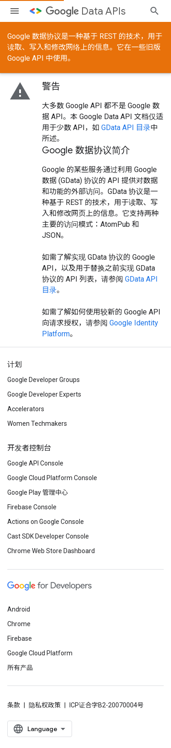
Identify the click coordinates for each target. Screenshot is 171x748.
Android (18, 609)
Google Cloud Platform (40, 653)
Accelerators (25, 409)
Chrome (19, 624)
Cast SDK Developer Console (48, 536)
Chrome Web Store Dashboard (51, 550)
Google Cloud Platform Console (52, 477)
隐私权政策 (45, 705)
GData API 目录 (125, 127)
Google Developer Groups (43, 379)
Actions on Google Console (45, 521)
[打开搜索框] (154, 10)
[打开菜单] (14, 11)
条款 (13, 705)
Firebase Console (32, 507)
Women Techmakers (37, 423)
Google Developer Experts (44, 394)
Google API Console (35, 463)
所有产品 (20, 667)
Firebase (19, 638)
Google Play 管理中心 (37, 492)
